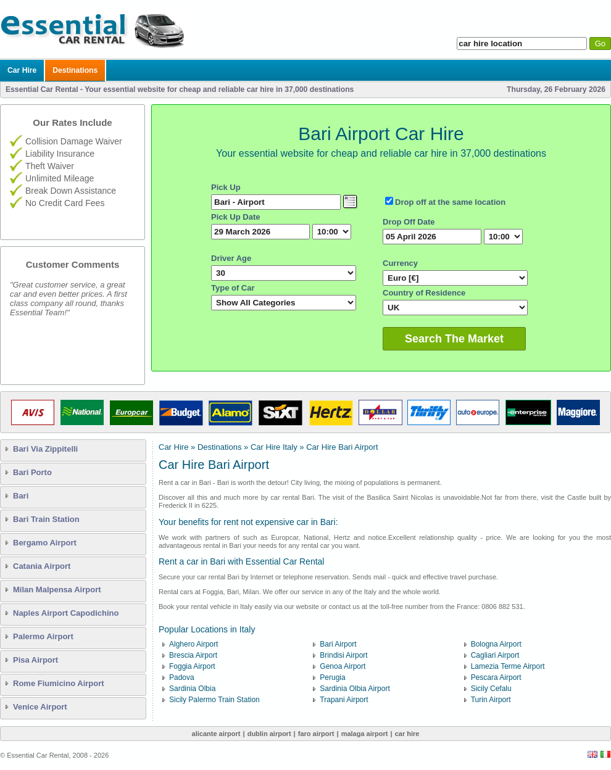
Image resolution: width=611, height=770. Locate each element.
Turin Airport (491, 699)
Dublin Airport (269, 733)
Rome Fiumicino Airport (58, 683)
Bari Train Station (46, 519)
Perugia (332, 677)
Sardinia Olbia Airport (354, 688)
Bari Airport (338, 644)
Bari (20, 495)
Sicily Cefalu (491, 688)
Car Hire (21, 70)
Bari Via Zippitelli (45, 448)
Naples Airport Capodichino (65, 613)
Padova (181, 677)
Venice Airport (40, 706)
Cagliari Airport (495, 655)
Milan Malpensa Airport (57, 589)
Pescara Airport (496, 677)
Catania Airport (41, 566)
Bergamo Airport (45, 542)
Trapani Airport (344, 699)
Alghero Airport (193, 644)
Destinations (75, 70)
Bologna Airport (496, 644)
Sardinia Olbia (192, 688)
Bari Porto (32, 472)
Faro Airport (316, 733)
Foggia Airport (192, 666)
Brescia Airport (193, 655)
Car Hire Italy (274, 447)
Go (600, 43)
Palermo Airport (43, 636)
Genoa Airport (342, 666)
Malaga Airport (364, 733)
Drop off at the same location (450, 202)
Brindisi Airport (343, 655)
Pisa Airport (35, 659)
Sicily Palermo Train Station (214, 699)
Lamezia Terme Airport (508, 666)
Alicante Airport (216, 733)
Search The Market (454, 339)
